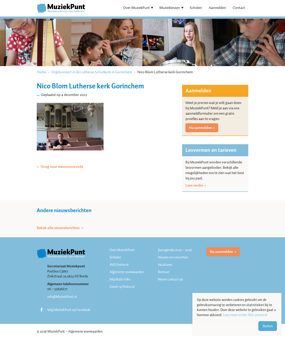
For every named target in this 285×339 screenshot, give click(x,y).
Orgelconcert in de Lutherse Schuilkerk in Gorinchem (91, 72)
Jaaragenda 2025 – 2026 (175, 250)
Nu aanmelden (200, 127)
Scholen (196, 7)
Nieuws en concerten (173, 257)
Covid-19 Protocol (122, 286)
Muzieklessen (169, 7)
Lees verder (194, 185)
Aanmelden (217, 7)
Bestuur (163, 272)
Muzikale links (120, 279)
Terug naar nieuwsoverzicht (61, 166)
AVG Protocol (119, 264)
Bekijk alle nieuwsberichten (58, 228)
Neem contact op (170, 279)
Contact (239, 7)
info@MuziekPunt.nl (62, 296)
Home (41, 72)
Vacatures (165, 264)
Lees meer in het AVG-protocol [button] (245, 315)
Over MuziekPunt (136, 7)
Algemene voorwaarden (127, 272)
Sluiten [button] (268, 326)
